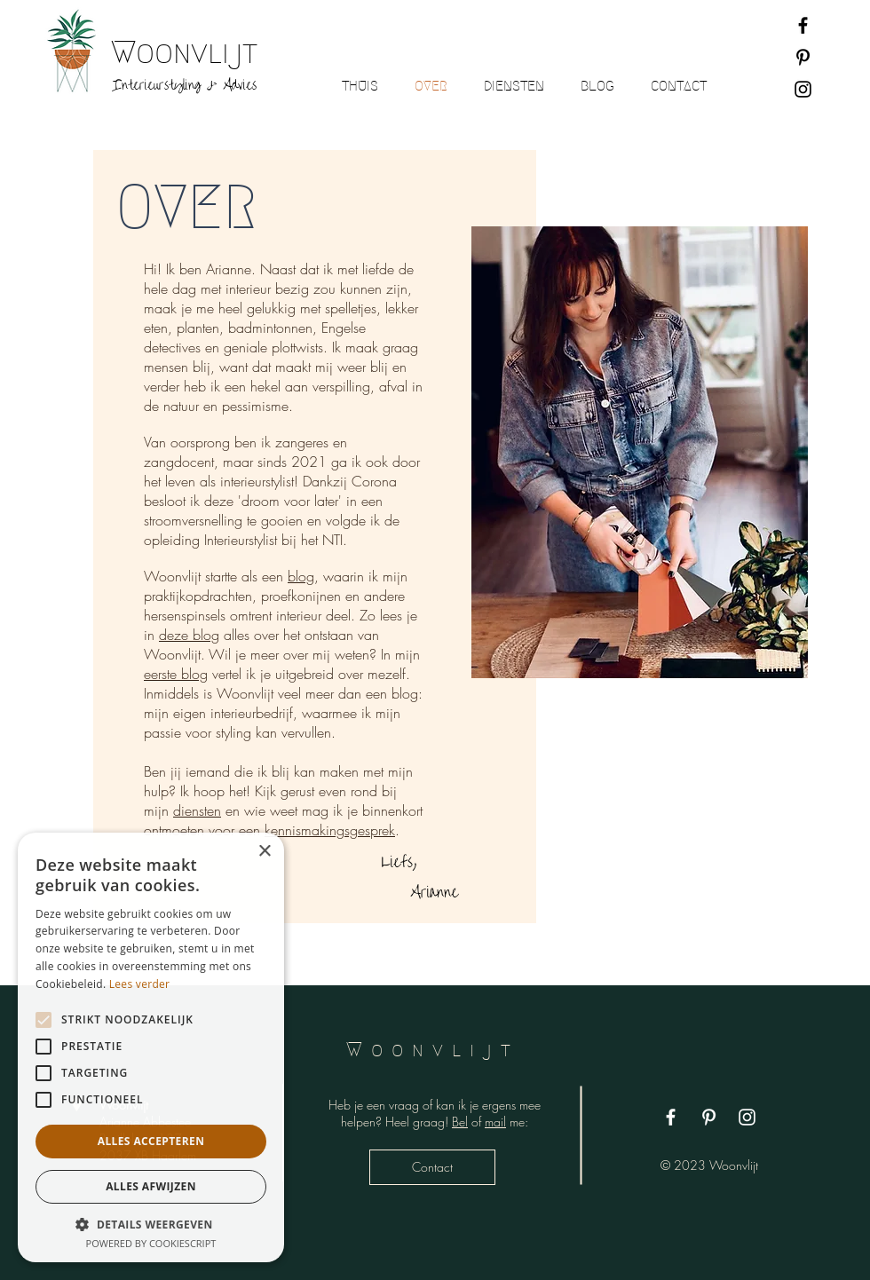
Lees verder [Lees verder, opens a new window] (139, 984)
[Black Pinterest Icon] (803, 57)
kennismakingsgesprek (330, 830)
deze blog (189, 634)
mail (495, 1121)
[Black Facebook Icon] (803, 25)
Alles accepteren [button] (151, 1141)
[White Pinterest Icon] (709, 1117)
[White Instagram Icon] (747, 1117)
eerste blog (176, 673)
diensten (197, 810)
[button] (151, 1223)
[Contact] (432, 1167)
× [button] (264, 851)
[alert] (151, 1047)
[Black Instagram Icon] (803, 89)
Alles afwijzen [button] (151, 1186)
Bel (460, 1121)
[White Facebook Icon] (671, 1117)
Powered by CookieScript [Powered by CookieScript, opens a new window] (151, 1243)
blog (301, 576)
